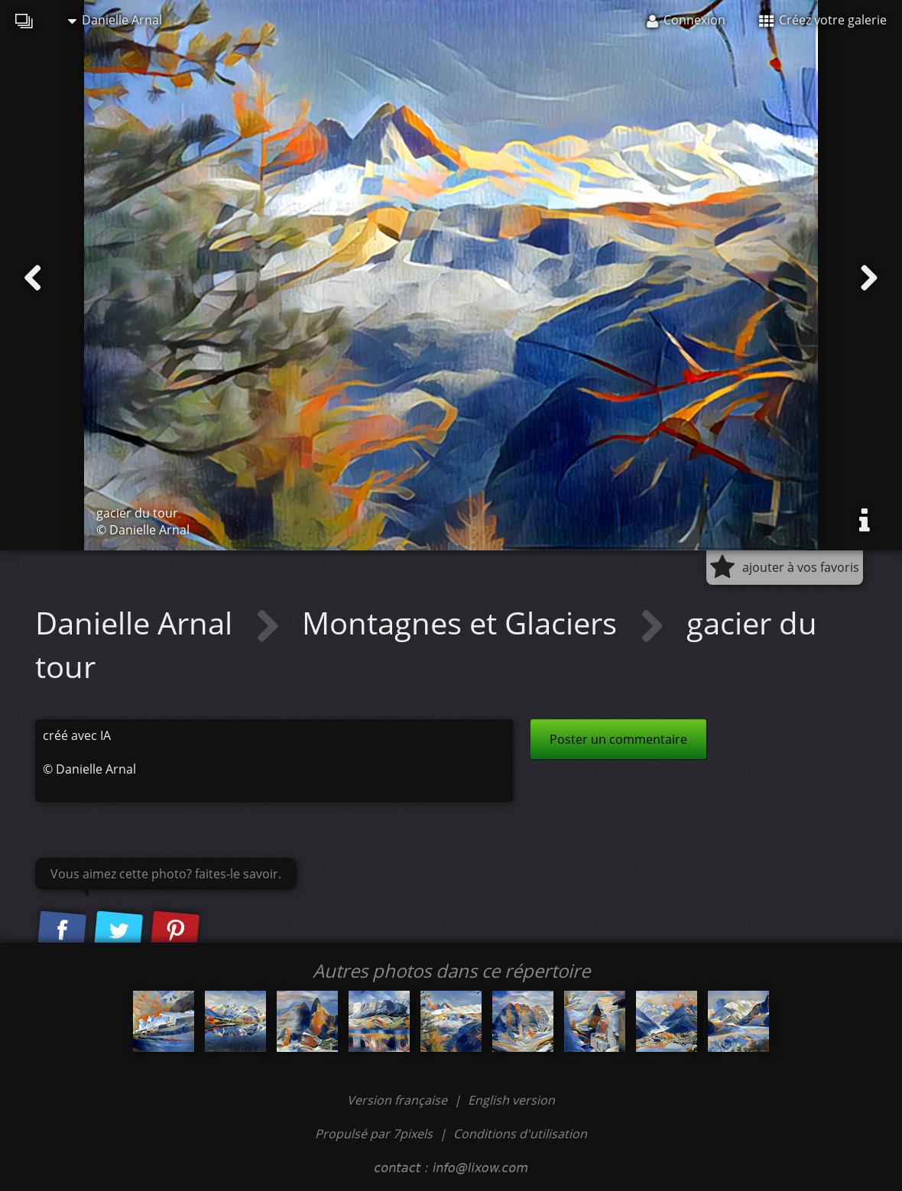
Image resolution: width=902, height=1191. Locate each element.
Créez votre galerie (823, 19)
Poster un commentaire (618, 739)
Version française (398, 1100)
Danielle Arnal (115, 19)
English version (511, 1100)
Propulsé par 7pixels (374, 1133)
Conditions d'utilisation (520, 1133)
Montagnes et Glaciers (463, 623)
